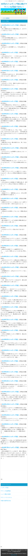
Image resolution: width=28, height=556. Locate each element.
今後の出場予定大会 (6, 500)
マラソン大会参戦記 (6, 490)
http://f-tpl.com (14, 554)
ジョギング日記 (4, 487)
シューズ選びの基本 (6, 494)
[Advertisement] (15, 476)
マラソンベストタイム (6, 497)
